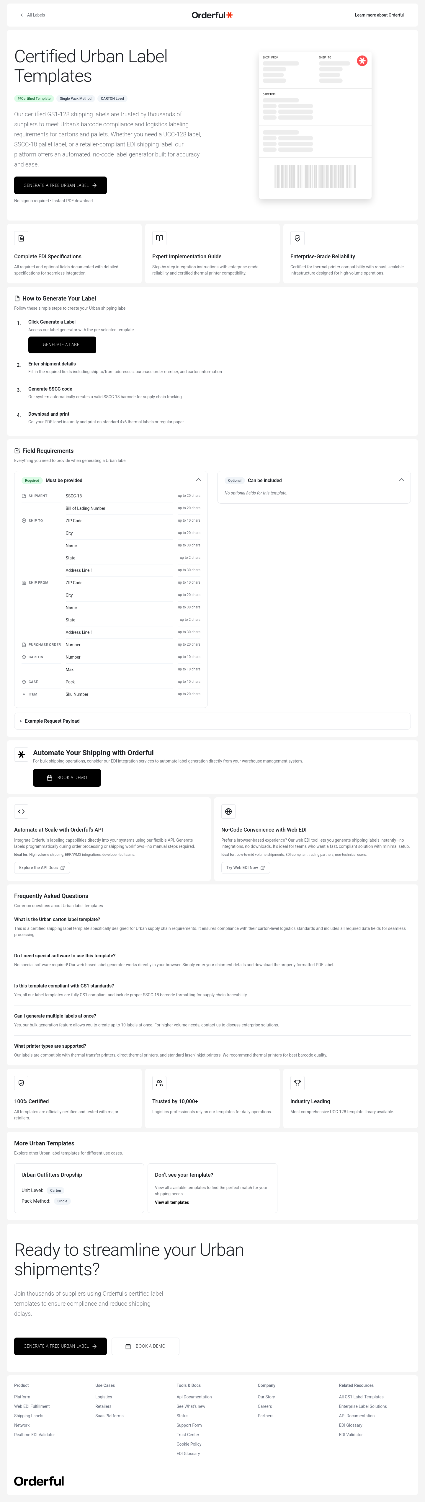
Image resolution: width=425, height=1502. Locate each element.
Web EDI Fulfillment (32, 1406)
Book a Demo (67, 778)
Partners (266, 1415)
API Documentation (357, 1415)
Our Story (266, 1397)
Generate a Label (62, 344)
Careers (265, 1406)
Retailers (103, 1406)
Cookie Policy (188, 1444)
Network (22, 1425)
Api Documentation (194, 1397)
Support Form (189, 1425)
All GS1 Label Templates (361, 1397)
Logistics (103, 1397)
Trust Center (187, 1434)
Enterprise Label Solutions (363, 1406)
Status (182, 1415)
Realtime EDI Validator (34, 1434)
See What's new (190, 1406)
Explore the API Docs (42, 867)
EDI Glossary (188, 1453)
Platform (22, 1397)
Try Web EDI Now (245, 867)
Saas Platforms (109, 1415)
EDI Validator (351, 1434)
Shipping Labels (28, 1415)
